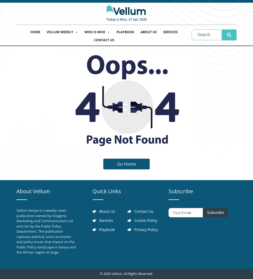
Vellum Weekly (62, 31)
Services (170, 32)
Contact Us (104, 40)
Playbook (125, 32)
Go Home (126, 164)
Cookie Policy (145, 220)
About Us (149, 32)
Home (35, 32)
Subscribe (215, 212)
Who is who (97, 31)
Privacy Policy (145, 229)
